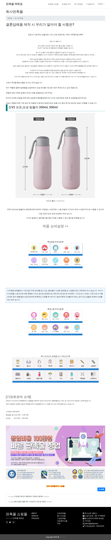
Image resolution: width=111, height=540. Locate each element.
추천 (59, 524)
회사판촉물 (78, 4)
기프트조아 (60, 201)
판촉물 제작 (66, 4)
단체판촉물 (61, 513)
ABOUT (34, 513)
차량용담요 (79, 294)
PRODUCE (35, 518)
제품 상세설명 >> (55, 226)
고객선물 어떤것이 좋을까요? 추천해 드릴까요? (28, 496)
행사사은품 (61, 516)
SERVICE (34, 516)
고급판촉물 (61, 518)
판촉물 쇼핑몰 (53, 4)
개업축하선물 (62, 521)
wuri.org (9, 518)
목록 (101, 489)
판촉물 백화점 (14, 4)
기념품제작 (90, 4)
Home (10, 18)
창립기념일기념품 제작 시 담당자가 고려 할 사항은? (30, 501)
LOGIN (100, 4)
